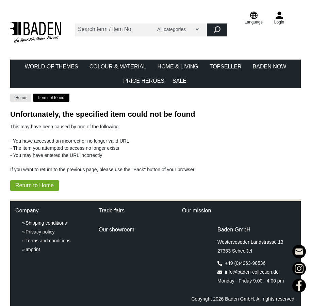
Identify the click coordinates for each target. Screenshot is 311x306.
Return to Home (34, 185)
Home (20, 97)
